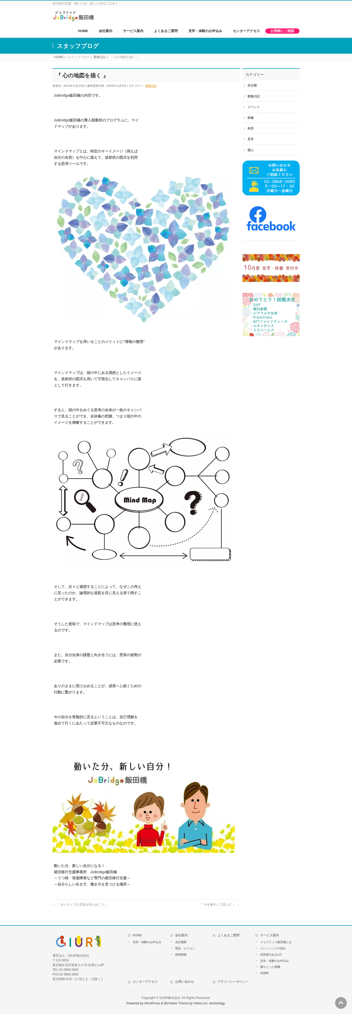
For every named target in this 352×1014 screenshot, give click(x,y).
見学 (250, 139)
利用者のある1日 (271, 954)
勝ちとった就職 (270, 966)
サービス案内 (269, 935)
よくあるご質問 (228, 935)
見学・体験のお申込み (147, 942)
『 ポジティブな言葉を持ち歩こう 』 (80, 904)
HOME (137, 935)
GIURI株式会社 (170, 998)
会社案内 (181, 935)
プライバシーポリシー (233, 982)
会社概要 (181, 942)
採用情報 (181, 954)
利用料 (264, 973)
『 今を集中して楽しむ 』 (220, 904)
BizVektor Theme (176, 1003)
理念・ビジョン (185, 948)
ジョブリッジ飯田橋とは (276, 942)
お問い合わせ (184, 982)
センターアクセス (145, 982)
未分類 (252, 85)
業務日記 (151, 85)
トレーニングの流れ (273, 948)
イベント (253, 107)
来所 (250, 128)
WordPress (152, 1003)
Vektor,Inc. (201, 1003)
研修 (250, 118)
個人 (250, 150)
